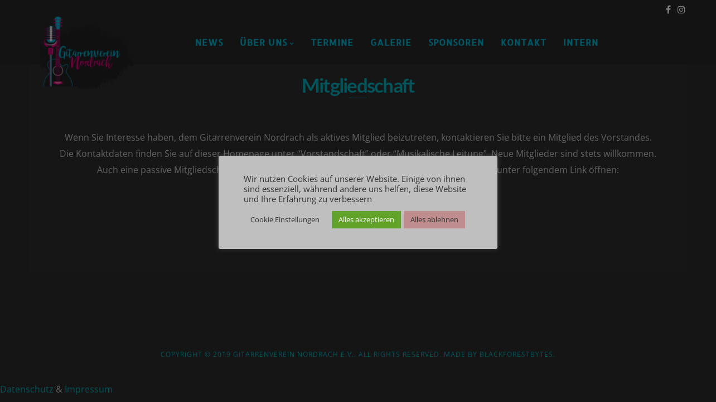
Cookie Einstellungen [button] (285, 219)
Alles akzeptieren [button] (366, 219)
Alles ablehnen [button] (434, 219)
